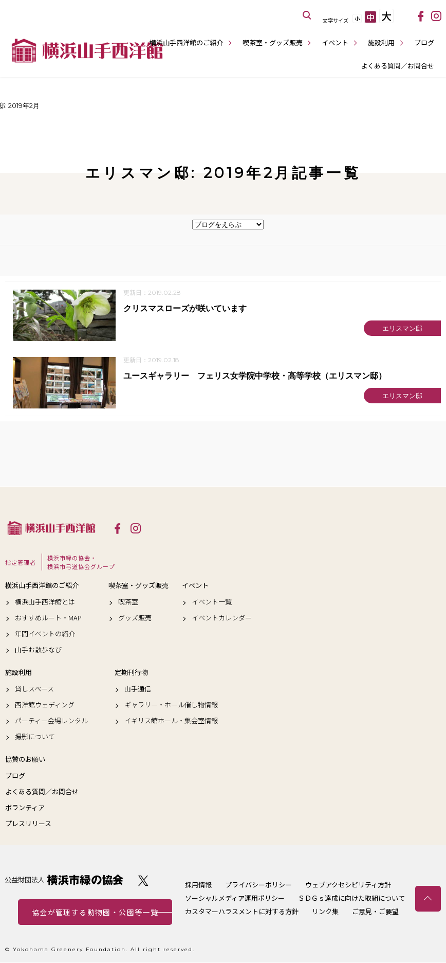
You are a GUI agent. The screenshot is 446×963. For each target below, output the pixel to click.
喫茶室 (128, 602)
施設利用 (381, 42)
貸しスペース (34, 688)
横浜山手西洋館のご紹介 (186, 42)
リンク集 (325, 912)
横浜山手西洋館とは (45, 602)
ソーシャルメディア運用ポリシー (235, 898)
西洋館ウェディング (45, 704)
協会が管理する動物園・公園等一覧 (95, 912)
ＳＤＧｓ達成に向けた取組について (351, 898)
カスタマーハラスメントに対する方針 (242, 912)
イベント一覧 (212, 602)
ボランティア (25, 807)
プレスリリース (28, 824)
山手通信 (137, 688)
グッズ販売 (135, 617)
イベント (335, 42)
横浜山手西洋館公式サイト (87, 50)
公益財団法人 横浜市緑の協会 (64, 880)
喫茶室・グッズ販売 (273, 42)
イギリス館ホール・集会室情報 (171, 721)
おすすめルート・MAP (48, 617)
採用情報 (198, 885)
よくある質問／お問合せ (397, 65)
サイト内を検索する (307, 15)
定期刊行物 (131, 672)
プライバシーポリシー (258, 885)
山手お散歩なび (38, 650)
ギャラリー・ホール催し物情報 (171, 704)
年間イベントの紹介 (45, 634)
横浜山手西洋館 (51, 528)
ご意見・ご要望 (375, 912)
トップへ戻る (428, 899)
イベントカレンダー (222, 617)
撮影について (35, 737)
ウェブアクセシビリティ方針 (348, 885)
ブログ (424, 42)
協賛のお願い (25, 759)
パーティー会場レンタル (51, 721)
